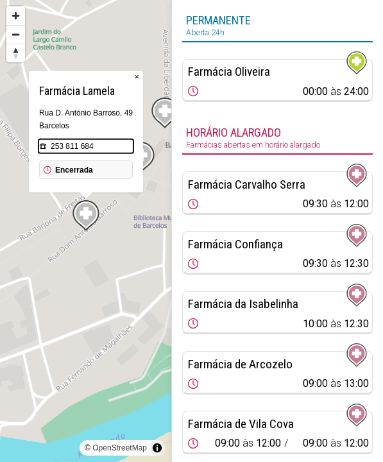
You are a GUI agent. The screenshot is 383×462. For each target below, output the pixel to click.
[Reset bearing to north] (15, 53)
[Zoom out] (15, 34)
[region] (85, 231)
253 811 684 (72, 146)
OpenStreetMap (119, 447)
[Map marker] (164, 113)
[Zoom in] (15, 15)
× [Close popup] (136, 76)
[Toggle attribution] (157, 448)
